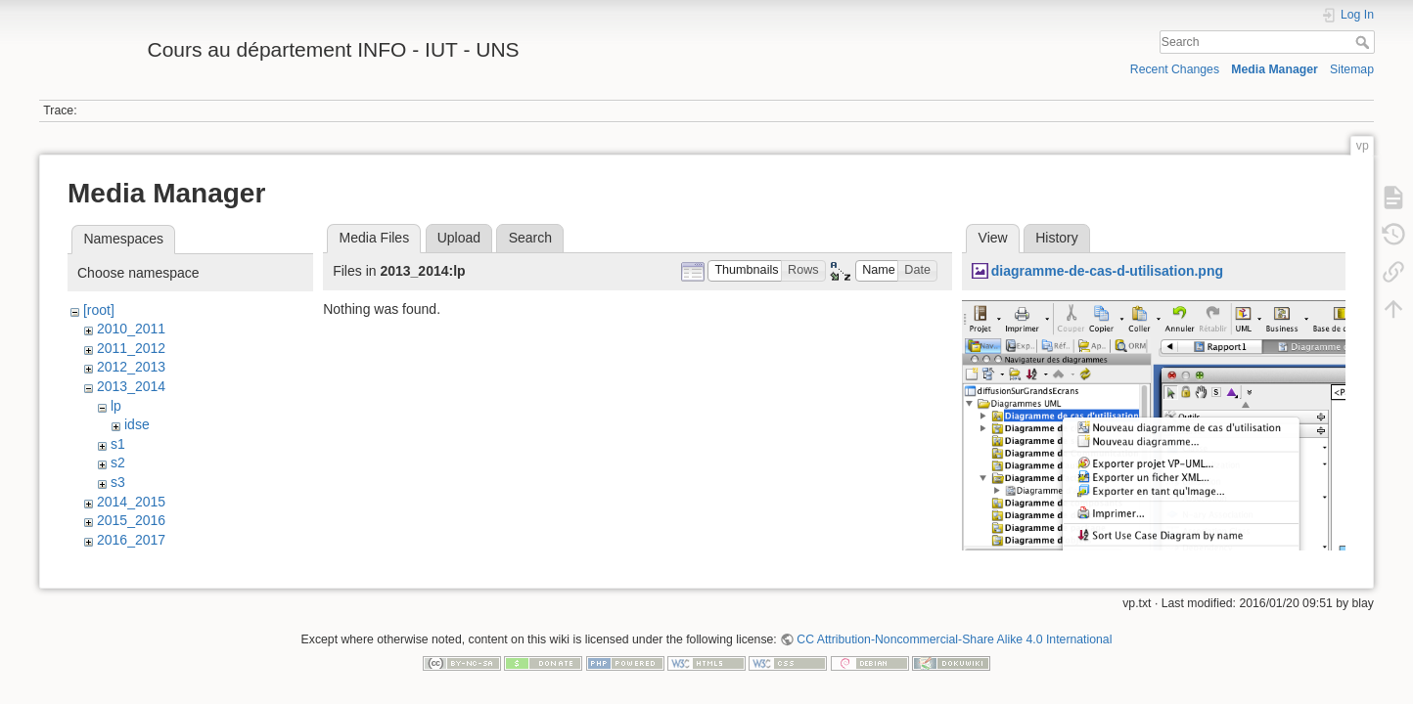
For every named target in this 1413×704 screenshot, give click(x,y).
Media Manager (1274, 69)
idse (137, 424)
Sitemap (1352, 69)
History (1056, 237)
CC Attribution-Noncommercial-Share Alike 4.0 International (954, 639)
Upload (458, 237)
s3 (118, 482)
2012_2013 (131, 366)
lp (116, 406)
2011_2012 (131, 348)
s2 (118, 462)
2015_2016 (131, 520)
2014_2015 (131, 501)
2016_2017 (131, 540)
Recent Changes (1174, 69)
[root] (98, 310)
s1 (118, 444)
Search (1364, 42)
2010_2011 (131, 328)
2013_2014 (131, 386)
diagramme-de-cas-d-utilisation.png (1107, 271)
